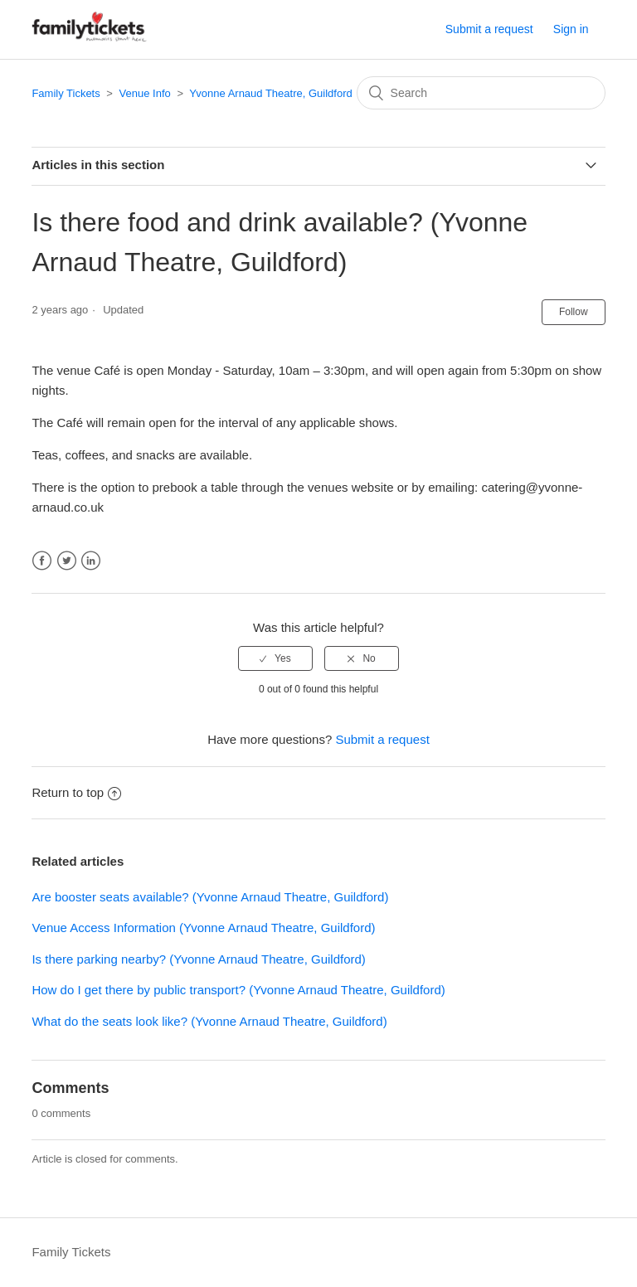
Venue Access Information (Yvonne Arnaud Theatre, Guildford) (203, 927)
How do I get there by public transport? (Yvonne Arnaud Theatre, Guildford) (238, 990)
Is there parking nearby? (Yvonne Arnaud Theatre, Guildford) (198, 959)
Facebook (42, 561)
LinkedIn (90, 561)
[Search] (481, 92)
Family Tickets (66, 93)
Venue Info (145, 93)
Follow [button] (573, 312)
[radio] (275, 658)
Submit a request (489, 29)
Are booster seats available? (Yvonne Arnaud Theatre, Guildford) (210, 897)
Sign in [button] (571, 29)
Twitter (66, 561)
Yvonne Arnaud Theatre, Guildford (270, 93)
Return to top (76, 792)
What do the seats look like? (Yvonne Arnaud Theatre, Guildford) (209, 1021)
